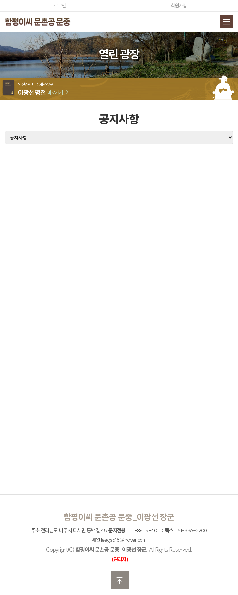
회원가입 (178, 5)
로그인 (60, 5)
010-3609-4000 (144, 530)
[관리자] (120, 559)
